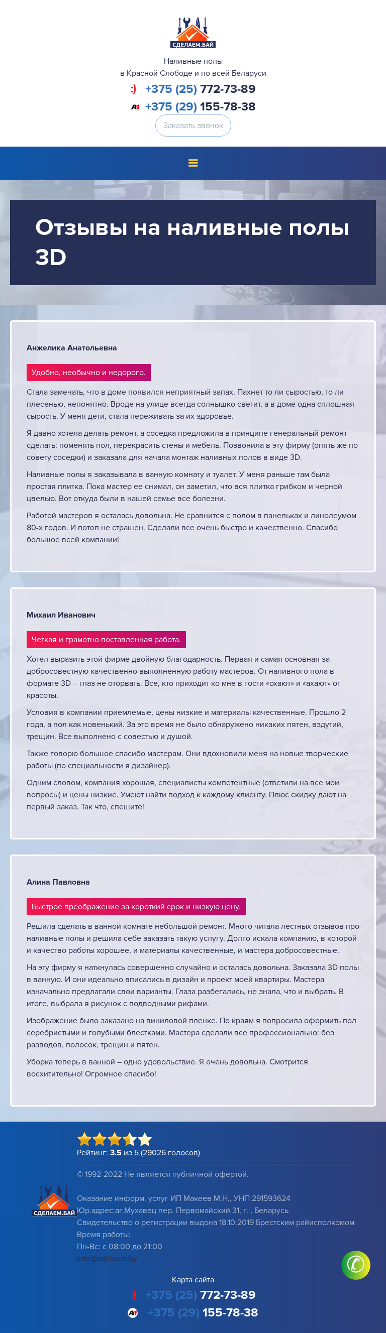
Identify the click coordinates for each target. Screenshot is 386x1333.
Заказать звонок (193, 125)
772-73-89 (200, 89)
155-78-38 (200, 107)
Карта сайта (193, 1280)
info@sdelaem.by (107, 1259)
